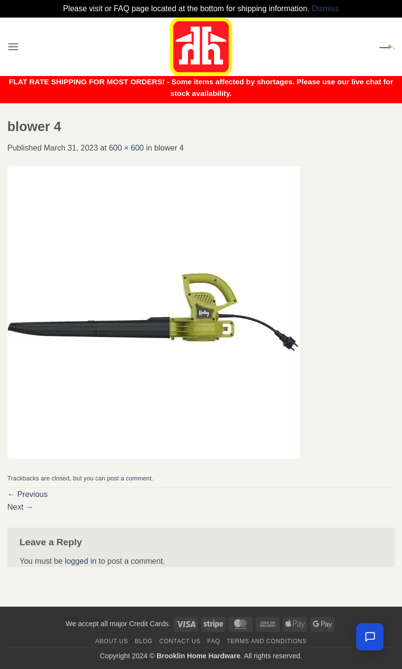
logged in (81, 561)
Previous (27, 494)
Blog (143, 641)
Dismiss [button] (325, 8)
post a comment (129, 478)
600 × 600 (126, 148)
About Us (111, 641)
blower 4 (168, 148)
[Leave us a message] (369, 636)
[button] (13, 46)
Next (20, 507)
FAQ (213, 641)
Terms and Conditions (267, 641)
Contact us (180, 641)
